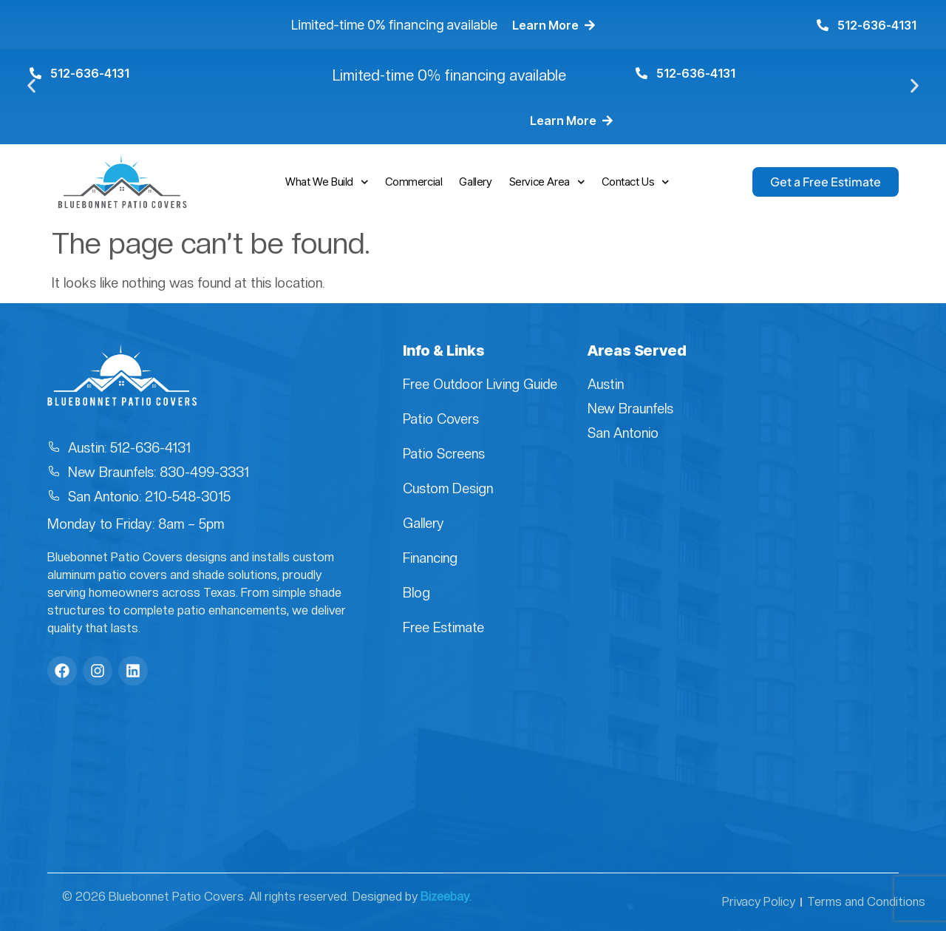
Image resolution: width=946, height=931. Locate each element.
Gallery (475, 182)
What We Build (326, 182)
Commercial (413, 182)
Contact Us (636, 182)
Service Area (547, 182)
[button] (31, 86)
